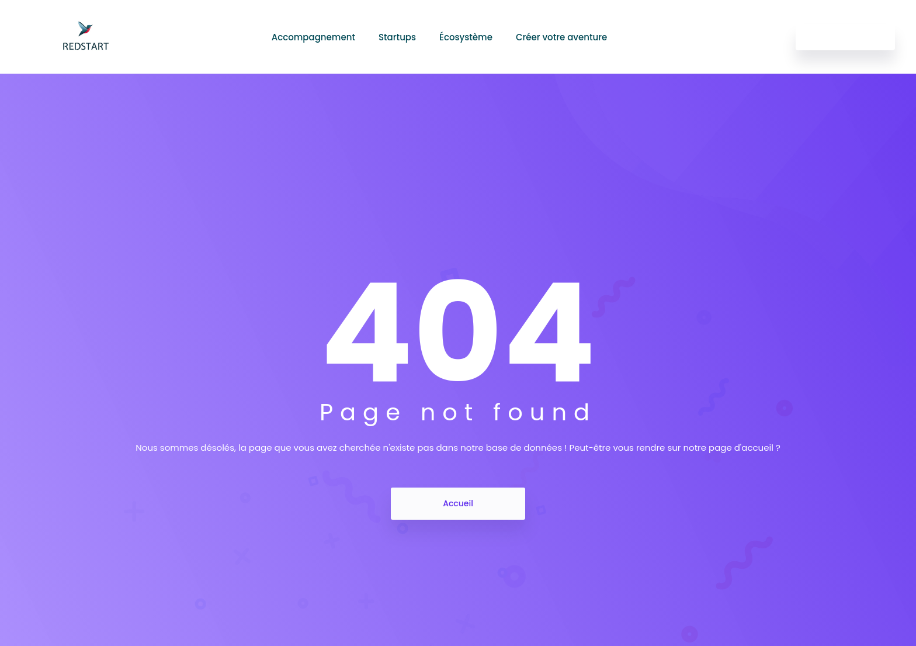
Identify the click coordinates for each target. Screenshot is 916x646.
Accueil (458, 503)
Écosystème (465, 37)
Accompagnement (313, 37)
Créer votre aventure (561, 37)
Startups (397, 37)
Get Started (845, 37)
